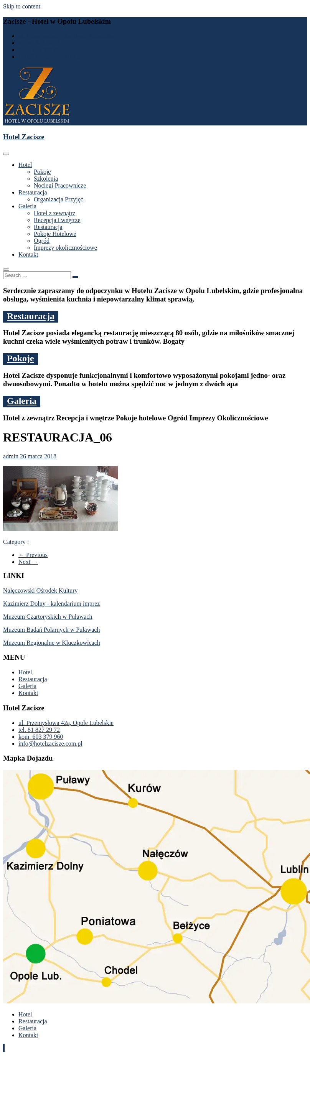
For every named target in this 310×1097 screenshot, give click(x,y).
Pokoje (42, 171)
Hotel (25, 164)
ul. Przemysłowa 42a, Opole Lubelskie (66, 36)
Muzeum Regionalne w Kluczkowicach (51, 642)
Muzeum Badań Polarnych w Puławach (51, 629)
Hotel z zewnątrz (54, 213)
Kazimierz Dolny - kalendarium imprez (51, 603)
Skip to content (21, 6)
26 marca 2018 (38, 456)
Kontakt (28, 254)
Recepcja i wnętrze (57, 220)
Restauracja (32, 192)
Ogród (41, 240)
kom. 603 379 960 (40, 49)
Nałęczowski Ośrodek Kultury (40, 590)
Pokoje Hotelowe (55, 234)
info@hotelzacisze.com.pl (50, 56)
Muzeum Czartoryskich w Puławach (47, 616)
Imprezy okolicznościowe (65, 247)
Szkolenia (46, 178)
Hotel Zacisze (24, 137)
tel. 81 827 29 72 (39, 43)
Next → (28, 561)
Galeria (27, 206)
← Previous (33, 555)
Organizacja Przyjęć (58, 199)
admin (11, 456)
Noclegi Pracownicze (60, 185)
